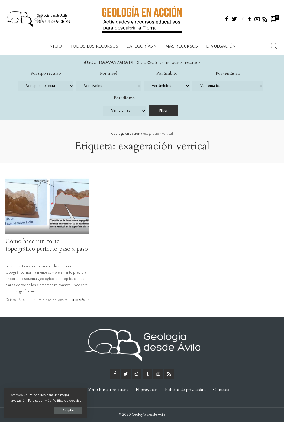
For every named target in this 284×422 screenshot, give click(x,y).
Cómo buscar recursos (180, 62)
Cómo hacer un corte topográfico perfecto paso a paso (46, 245)
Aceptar (66, 410)
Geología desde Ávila (149, 414)
